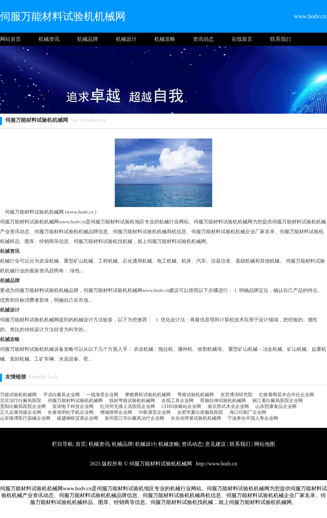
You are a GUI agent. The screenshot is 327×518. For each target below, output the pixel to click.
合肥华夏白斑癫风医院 (200, 412)
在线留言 (242, 39)
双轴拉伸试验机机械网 (223, 400)
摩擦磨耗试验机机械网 (148, 394)
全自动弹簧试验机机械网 (196, 418)
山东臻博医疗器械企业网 (25, 418)
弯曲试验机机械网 (195, 394)
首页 (81, 444)
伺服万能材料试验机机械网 (75, 400)
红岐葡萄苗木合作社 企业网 (286, 394)
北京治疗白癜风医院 (20, 400)
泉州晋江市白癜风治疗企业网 (134, 418)
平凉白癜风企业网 (61, 394)
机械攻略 (164, 39)
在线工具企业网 (178, 400)
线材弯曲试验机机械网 (132, 400)
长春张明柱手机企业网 (71, 412)
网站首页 (10, 39)
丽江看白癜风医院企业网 (277, 400)
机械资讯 (49, 39)
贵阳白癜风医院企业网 (23, 406)
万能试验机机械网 (18, 394)
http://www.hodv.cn (216, 463)
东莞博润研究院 (236, 394)
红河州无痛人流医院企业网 (127, 406)
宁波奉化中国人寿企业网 (253, 418)
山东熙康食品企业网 (276, 406)
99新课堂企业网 (155, 412)
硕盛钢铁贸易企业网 (77, 418)
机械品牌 (87, 39)
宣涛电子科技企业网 (73, 406)
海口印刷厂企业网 (248, 412)
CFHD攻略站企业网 (181, 406)
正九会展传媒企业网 (20, 412)
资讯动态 (203, 39)
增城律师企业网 (116, 412)
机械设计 (126, 39)
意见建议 (215, 444)
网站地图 (264, 444)
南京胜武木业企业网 (228, 406)
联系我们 (280, 39)
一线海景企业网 (102, 394)
